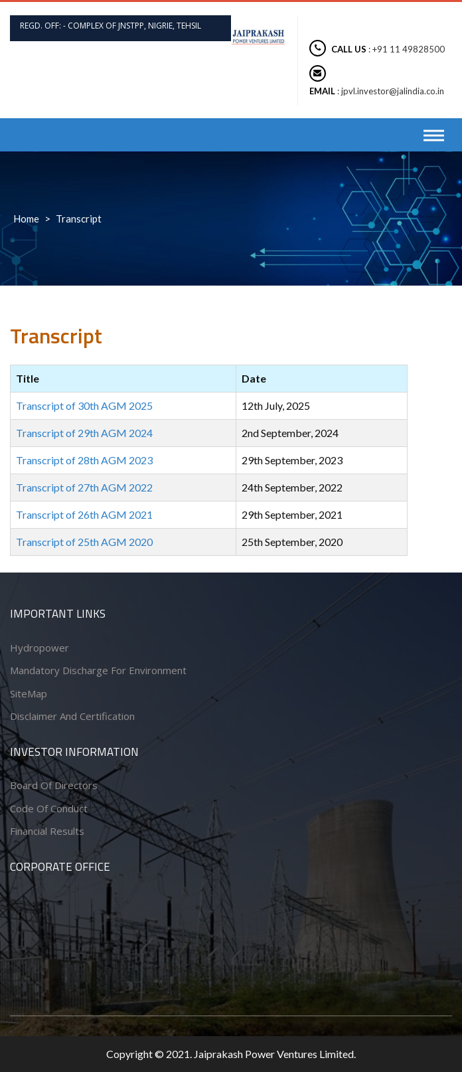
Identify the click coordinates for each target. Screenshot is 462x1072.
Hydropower (39, 647)
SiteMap (28, 693)
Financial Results (47, 831)
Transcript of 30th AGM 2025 (84, 405)
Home (26, 218)
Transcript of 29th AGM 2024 (84, 432)
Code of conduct (49, 808)
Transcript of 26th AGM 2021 (84, 514)
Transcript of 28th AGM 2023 (84, 460)
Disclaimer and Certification (72, 716)
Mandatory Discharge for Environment (98, 670)
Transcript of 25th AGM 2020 (84, 541)
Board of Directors (54, 785)
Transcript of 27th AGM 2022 (84, 487)
